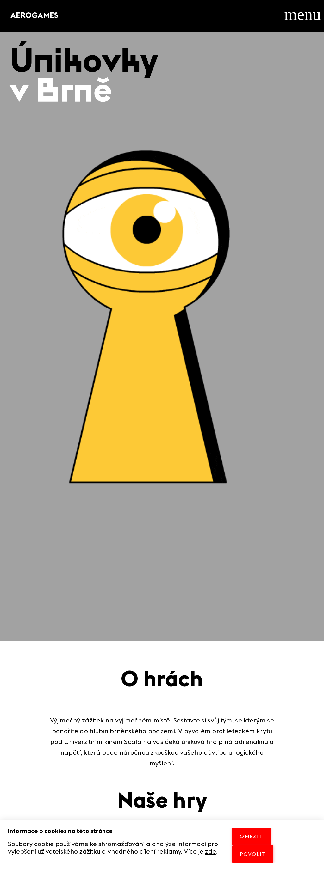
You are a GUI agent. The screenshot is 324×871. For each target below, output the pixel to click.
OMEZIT (251, 836)
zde (210, 852)
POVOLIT (253, 854)
